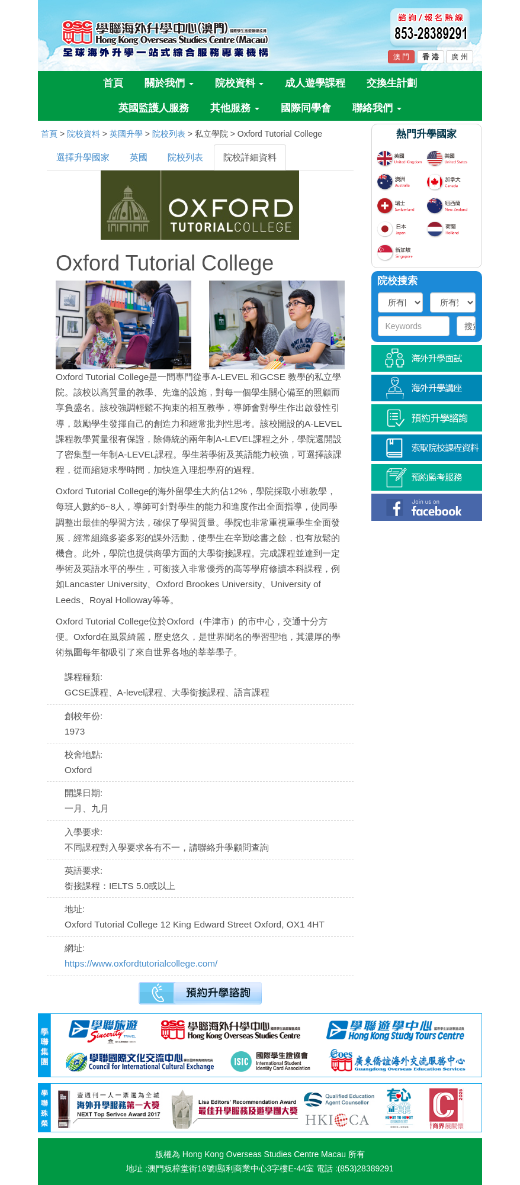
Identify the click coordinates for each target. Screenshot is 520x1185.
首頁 (113, 83)
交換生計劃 (392, 83)
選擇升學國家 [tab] (83, 157)
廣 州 (459, 57)
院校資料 (239, 83)
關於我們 (169, 83)
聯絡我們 (377, 108)
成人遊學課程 (315, 83)
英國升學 (126, 134)
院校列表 (168, 134)
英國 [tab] (138, 157)
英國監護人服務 (153, 108)
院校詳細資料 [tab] (250, 157)
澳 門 (401, 57)
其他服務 (234, 108)
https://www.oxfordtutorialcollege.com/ (141, 963)
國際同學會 (306, 108)
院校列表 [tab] (185, 157)
